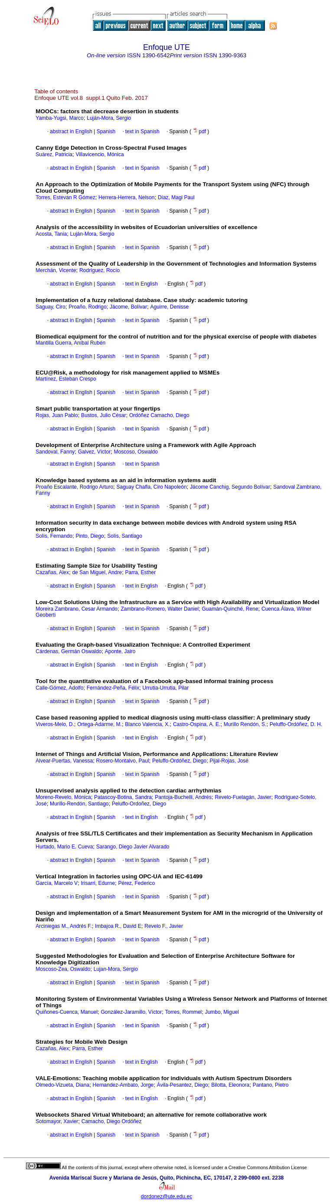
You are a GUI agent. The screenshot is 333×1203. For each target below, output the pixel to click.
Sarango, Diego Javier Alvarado (133, 847)
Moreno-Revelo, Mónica (63, 797)
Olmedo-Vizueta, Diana (62, 1085)
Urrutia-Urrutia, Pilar (166, 688)
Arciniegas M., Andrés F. (63, 926)
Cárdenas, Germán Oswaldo (68, 651)
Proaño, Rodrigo (87, 307)
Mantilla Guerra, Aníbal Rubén (70, 343)
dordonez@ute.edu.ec (166, 1196)
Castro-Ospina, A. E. (196, 724)
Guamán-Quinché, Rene (230, 609)
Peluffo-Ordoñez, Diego (139, 804)
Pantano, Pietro (271, 1085)
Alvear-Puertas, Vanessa (64, 761)
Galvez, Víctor (94, 452)
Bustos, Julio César (103, 415)
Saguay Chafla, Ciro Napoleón (151, 487)
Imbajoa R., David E (118, 926)
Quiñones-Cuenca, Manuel (67, 1012)
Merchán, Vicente (56, 270)
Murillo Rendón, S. (245, 724)
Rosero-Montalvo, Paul (122, 761)
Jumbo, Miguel (222, 1012)
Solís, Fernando (54, 536)
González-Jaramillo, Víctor (131, 1012)
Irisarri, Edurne (98, 883)
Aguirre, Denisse (169, 307)
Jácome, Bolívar (128, 307)
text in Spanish (142, 131)
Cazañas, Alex (52, 572)
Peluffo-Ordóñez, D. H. (296, 724)
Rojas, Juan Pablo (57, 415)
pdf (200, 131)
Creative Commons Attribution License (268, 1167)
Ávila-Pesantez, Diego (182, 1085)
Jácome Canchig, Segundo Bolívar (230, 487)
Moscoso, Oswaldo (136, 452)
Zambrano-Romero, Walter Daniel (160, 609)
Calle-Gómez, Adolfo (59, 688)
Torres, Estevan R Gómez (65, 197)
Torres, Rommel (183, 1012)
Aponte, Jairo (120, 651)
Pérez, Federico (136, 883)
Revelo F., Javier (163, 926)
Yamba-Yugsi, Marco (60, 118)
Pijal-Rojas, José (229, 761)
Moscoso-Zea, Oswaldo (63, 969)
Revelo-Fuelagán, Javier (243, 797)
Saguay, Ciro (50, 307)
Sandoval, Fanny (55, 452)
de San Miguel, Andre (97, 572)
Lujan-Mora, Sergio (116, 969)
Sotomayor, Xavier (57, 1121)
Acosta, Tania (51, 234)
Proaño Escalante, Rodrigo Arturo (74, 487)
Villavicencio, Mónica (99, 154)
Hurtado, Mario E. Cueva (64, 847)
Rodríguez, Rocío (99, 270)
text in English (141, 284)
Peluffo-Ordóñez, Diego (179, 761)
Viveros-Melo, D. (55, 724)
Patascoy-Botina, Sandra (123, 797)
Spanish (105, 131)
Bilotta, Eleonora (230, 1085)
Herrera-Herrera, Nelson (126, 197)
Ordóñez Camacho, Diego (159, 415)
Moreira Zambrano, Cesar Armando (77, 609)
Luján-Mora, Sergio (109, 118)
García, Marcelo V (57, 883)
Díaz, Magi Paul (176, 197)
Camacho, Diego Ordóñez (112, 1121)
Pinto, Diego (89, 536)
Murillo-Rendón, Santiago (79, 804)
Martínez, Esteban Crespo (66, 379)
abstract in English (71, 131)
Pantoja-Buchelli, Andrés (183, 797)
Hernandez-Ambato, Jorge (123, 1085)
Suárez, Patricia (54, 154)
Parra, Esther (140, 572)
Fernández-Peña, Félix (113, 688)
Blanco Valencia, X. (147, 724)
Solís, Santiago (124, 536)
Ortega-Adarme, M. (99, 724)
